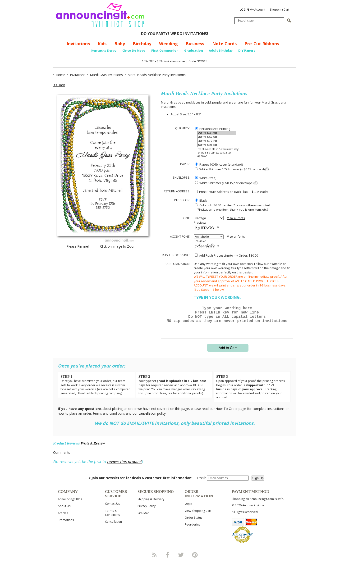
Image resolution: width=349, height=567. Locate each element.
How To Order (227, 414)
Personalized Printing (212, 129)
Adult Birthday (221, 50)
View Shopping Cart (198, 516)
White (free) (205, 178)
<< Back (59, 85)
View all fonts (236, 218)
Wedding (168, 43)
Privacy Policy (147, 512)
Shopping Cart (279, 10)
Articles (63, 519)
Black (201, 200)
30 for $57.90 (217, 137)
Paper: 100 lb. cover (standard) (219, 164)
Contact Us (112, 509)
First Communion (165, 50)
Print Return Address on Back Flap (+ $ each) (231, 192)
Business (195, 43)
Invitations (78, 43)
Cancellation (113, 527)
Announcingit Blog (70, 505)
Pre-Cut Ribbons (261, 43)
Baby (119, 43)
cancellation (147, 419)
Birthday (142, 43)
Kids (102, 43)
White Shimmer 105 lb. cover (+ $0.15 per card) (232, 169)
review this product (124, 467)
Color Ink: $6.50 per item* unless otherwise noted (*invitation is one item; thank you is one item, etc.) (232, 207)
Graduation (193, 50)
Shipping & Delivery (151, 505)
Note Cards (224, 43)
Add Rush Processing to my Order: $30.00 (226, 255)
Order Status (193, 523)
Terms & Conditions (112, 518)
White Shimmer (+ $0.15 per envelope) (226, 183)
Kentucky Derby (103, 50)
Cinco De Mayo (133, 50)
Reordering (192, 530)
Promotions (66, 526)
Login (188, 509)
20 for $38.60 (217, 133)
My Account (252, 10)
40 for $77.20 (217, 141)
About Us (64, 512)
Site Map (144, 519)
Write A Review (93, 449)
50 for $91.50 (217, 145)
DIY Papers (246, 50)
